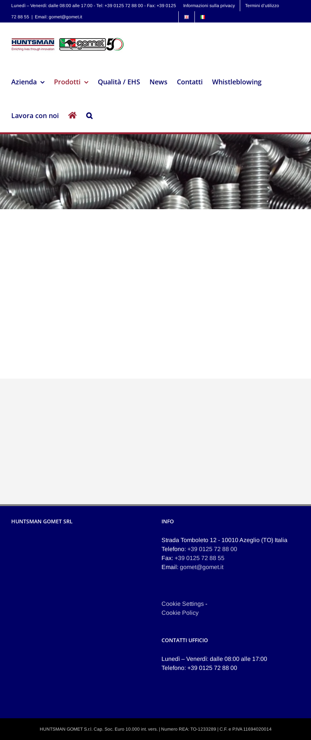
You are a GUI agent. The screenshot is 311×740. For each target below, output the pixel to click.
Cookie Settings (182, 604)
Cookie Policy (180, 613)
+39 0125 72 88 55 (199, 558)
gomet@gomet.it (201, 567)
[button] (89, 115)
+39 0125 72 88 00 (212, 549)
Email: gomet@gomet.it (58, 16)
